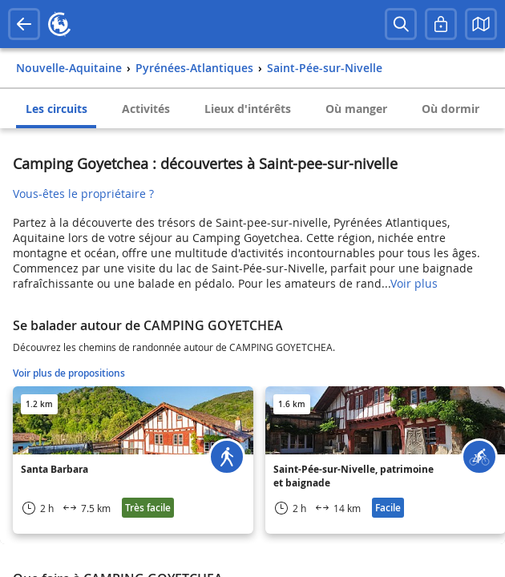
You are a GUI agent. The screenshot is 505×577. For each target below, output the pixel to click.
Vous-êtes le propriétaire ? (83, 193)
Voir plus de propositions (69, 373)
